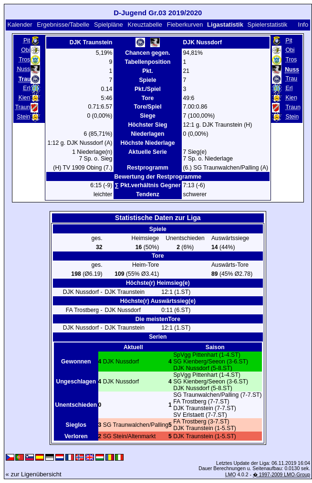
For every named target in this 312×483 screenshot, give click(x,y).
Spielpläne (108, 24)
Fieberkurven (185, 24)
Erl (26, 88)
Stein (23, 116)
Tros (24, 59)
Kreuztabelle (145, 24)
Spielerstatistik (267, 24)
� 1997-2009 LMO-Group (281, 474)
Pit (26, 40)
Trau (291, 78)
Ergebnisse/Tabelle (63, 24)
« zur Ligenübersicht (34, 474)
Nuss (23, 69)
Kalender (19, 24)
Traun (22, 107)
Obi (25, 50)
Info (303, 24)
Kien (24, 97)
